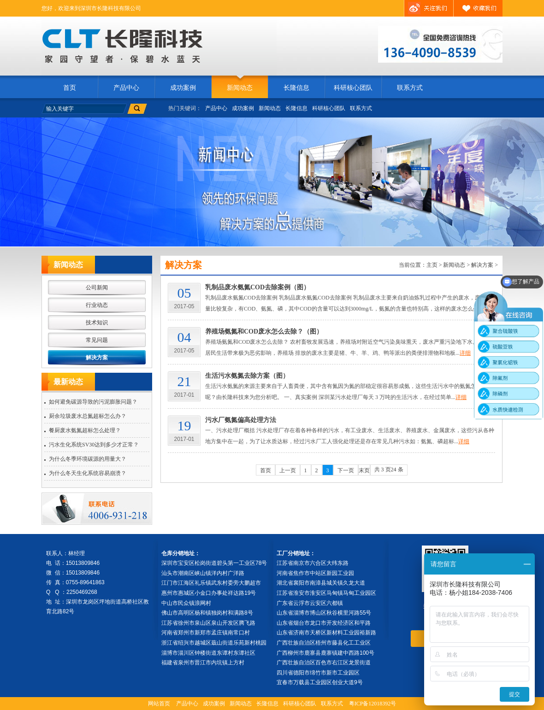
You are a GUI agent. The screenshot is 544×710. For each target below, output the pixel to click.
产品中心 (126, 87)
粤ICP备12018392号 (372, 703)
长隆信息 (296, 87)
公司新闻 (97, 287)
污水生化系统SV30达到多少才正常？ (94, 444)
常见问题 (97, 340)
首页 (69, 87)
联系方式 (410, 87)
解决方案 (97, 357)
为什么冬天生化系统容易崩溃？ (87, 473)
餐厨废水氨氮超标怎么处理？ (85, 430)
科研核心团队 (353, 87)
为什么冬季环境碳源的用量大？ (87, 459)
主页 (432, 265)
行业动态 (97, 305)
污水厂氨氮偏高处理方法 (240, 420)
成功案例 (183, 87)
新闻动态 (240, 87)
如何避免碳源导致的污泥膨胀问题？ (93, 402)
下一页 (345, 470)
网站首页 (159, 703)
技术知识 (97, 322)
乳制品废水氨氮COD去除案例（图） (257, 287)
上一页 (287, 470)
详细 (465, 353)
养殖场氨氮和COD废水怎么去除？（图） (264, 331)
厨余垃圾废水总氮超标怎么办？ (87, 416)
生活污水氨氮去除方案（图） (247, 375)
